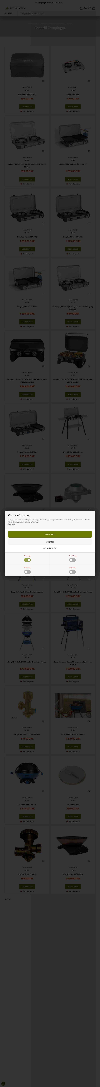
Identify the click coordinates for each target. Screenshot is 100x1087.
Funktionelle (27, 570)
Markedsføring (72, 558)
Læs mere (11, 524)
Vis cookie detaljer (50, 548)
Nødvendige (27, 558)
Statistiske (72, 570)
